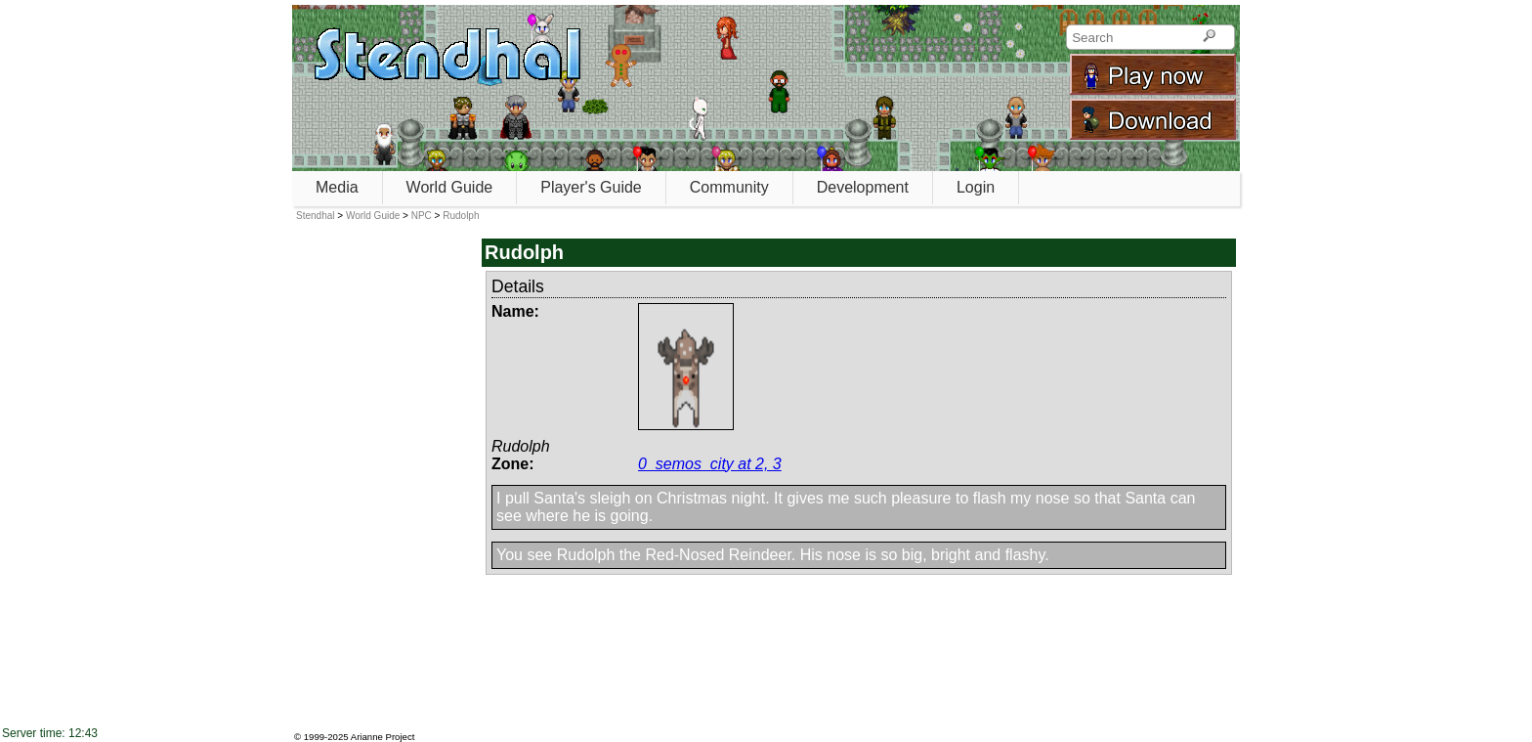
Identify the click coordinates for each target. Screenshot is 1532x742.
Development (863, 187)
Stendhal (315, 215)
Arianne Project (383, 736)
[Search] (1209, 37)
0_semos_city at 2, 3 (710, 464)
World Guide (449, 187)
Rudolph (461, 215)
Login (976, 187)
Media (337, 187)
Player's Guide (591, 187)
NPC (421, 215)
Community (729, 187)
